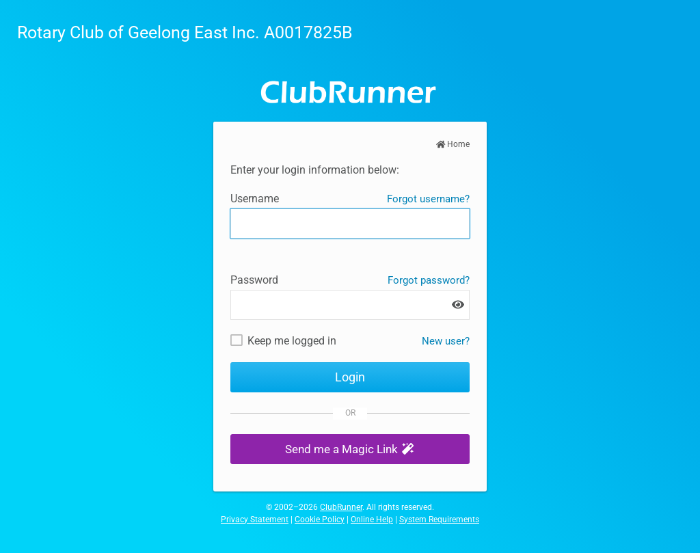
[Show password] (458, 304)
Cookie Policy (320, 519)
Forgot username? (428, 199)
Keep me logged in (291, 340)
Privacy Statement (254, 519)
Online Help (372, 519)
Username (254, 198)
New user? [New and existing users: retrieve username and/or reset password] (446, 341)
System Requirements (439, 519)
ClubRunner (341, 507)
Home (453, 144)
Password (254, 279)
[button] (350, 449)
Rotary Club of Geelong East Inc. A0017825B (185, 32)
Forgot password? (429, 280)
